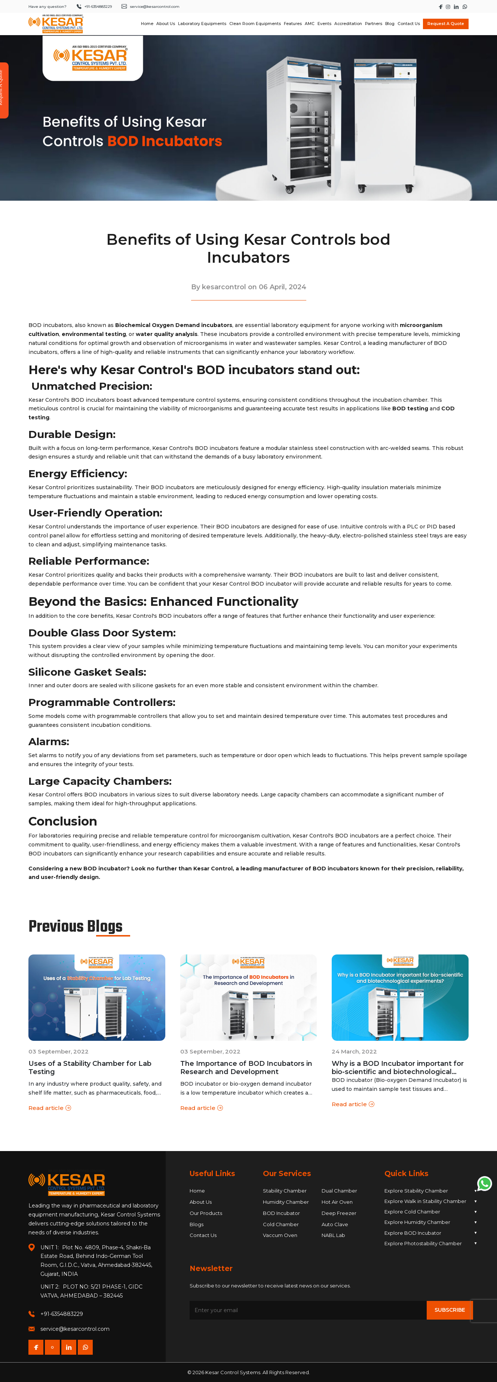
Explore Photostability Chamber (430, 1243)
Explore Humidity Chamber (430, 1222)
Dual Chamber (339, 1191)
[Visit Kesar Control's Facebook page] (441, 6)
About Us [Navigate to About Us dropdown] (165, 23)
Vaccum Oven (280, 1235)
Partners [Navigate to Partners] (373, 23)
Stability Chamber (285, 1191)
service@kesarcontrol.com (75, 1329)
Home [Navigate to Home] (147, 23)
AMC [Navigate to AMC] (310, 23)
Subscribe (450, 1310)
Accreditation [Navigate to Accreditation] (348, 23)
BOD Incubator (281, 1213)
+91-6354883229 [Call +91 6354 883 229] (94, 6)
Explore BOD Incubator (430, 1233)
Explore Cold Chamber (430, 1212)
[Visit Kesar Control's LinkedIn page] (456, 6)
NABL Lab (333, 1235)
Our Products (206, 1213)
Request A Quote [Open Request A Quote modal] (445, 23)
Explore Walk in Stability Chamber (430, 1201)
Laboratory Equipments (202, 23)
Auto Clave (335, 1224)
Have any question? (47, 6)
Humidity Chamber (286, 1202)
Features (293, 23)
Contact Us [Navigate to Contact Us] (409, 23)
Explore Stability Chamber (430, 1191)
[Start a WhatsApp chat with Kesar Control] (465, 6)
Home (197, 1191)
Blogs (196, 1224)
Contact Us (203, 1235)
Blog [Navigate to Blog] (390, 23)
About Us (201, 1202)
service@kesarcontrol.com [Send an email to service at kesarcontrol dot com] (150, 6)
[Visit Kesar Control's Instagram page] (448, 6)
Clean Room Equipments (255, 23)
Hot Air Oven (337, 1202)
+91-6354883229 (61, 1314)
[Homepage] (56, 24)
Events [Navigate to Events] (324, 23)
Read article (49, 1108)
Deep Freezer (339, 1213)
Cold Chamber (281, 1224)
